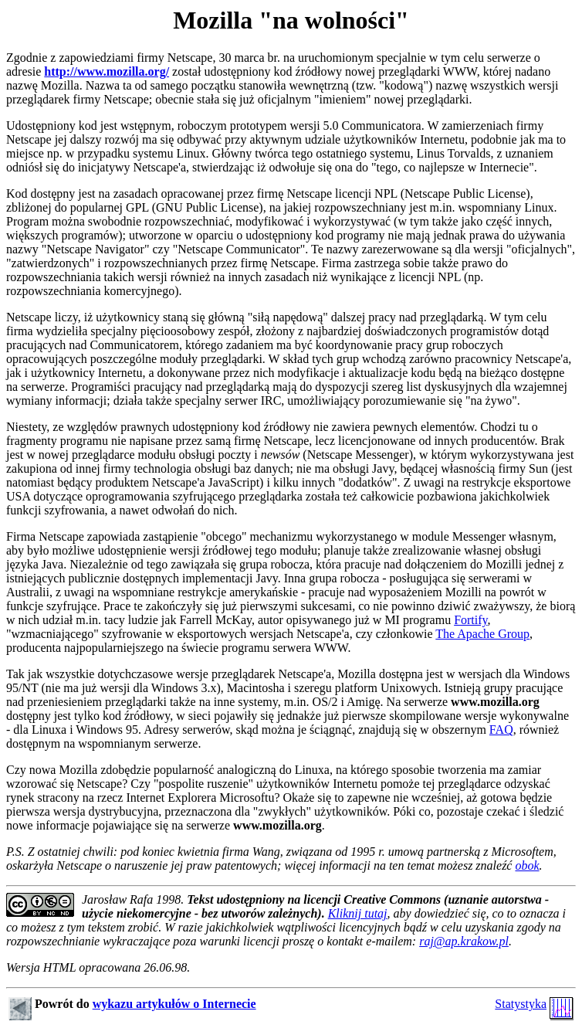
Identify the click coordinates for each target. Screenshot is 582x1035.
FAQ (501, 729)
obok (527, 865)
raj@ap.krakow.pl (464, 941)
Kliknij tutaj (357, 913)
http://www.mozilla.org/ (106, 71)
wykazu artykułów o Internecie (174, 1003)
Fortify (470, 619)
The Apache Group (482, 633)
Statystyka (520, 1003)
